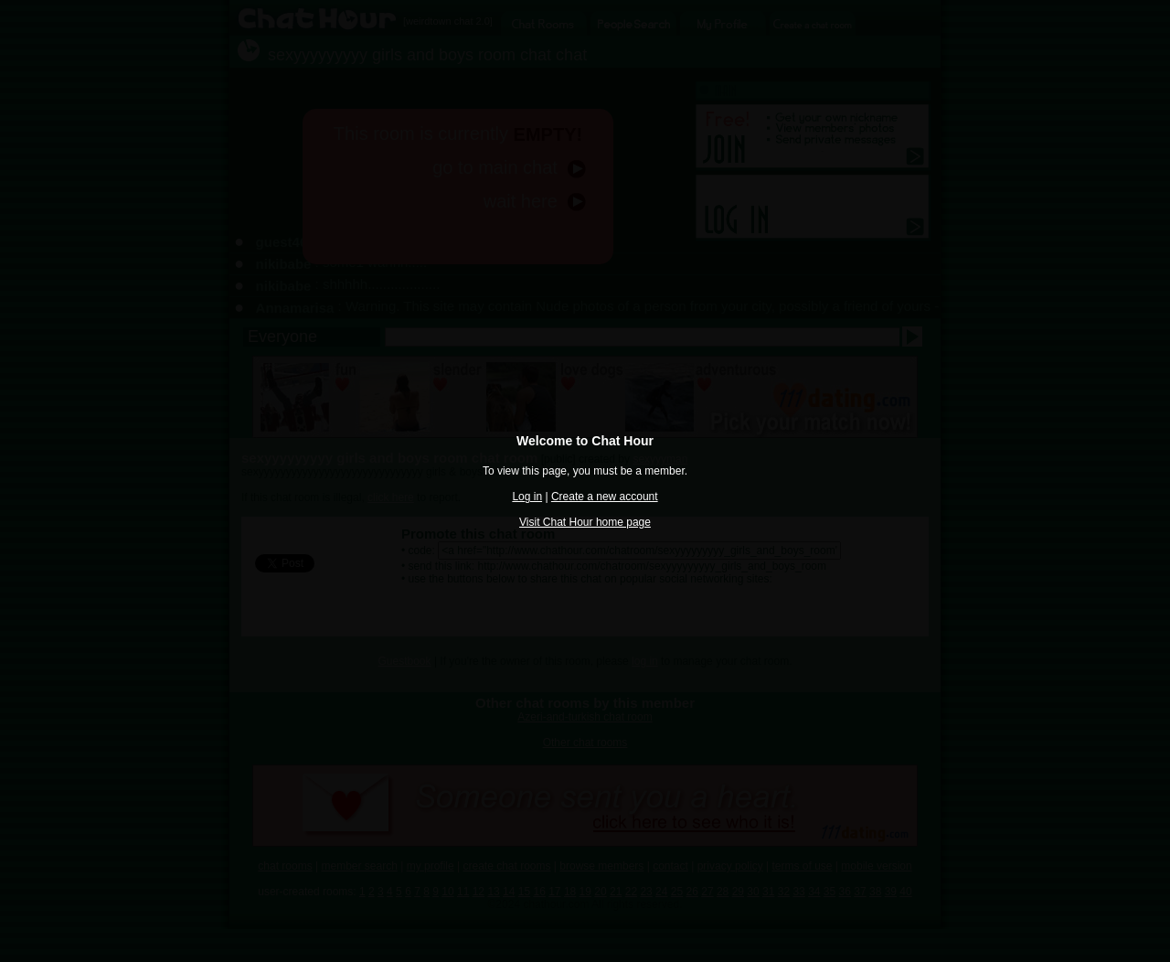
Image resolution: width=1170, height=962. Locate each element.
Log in (527, 496)
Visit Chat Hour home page (585, 522)
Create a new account (604, 496)
